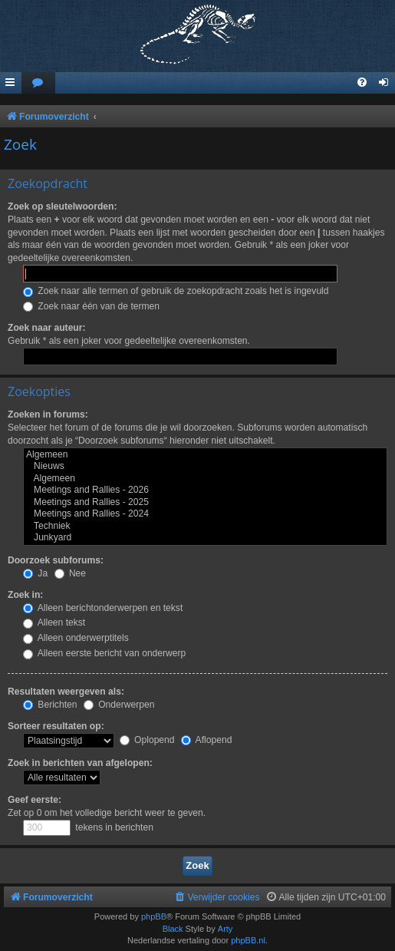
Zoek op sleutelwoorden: (62, 206)
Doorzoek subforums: (56, 560)
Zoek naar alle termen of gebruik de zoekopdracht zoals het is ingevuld (176, 291)
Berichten (50, 704)
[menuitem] (38, 83)
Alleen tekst (54, 622)
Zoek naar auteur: (46, 327)
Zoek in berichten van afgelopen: (80, 763)
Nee (70, 573)
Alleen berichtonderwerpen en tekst (103, 608)
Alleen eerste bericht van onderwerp (104, 653)
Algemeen (205, 455)
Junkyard (205, 538)
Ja (35, 573)
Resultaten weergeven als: (66, 691)
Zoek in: (25, 594)
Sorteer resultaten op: (56, 726)
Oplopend (147, 740)
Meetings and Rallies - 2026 (205, 490)
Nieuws (205, 467)
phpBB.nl (248, 940)
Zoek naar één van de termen (91, 306)
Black (173, 928)
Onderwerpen (119, 704)
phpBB (153, 916)
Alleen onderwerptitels (76, 637)
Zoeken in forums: (48, 414)
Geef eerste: (34, 799)
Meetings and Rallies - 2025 (205, 503)
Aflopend (206, 740)
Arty (225, 928)
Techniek (205, 526)
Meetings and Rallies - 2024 (205, 514)
